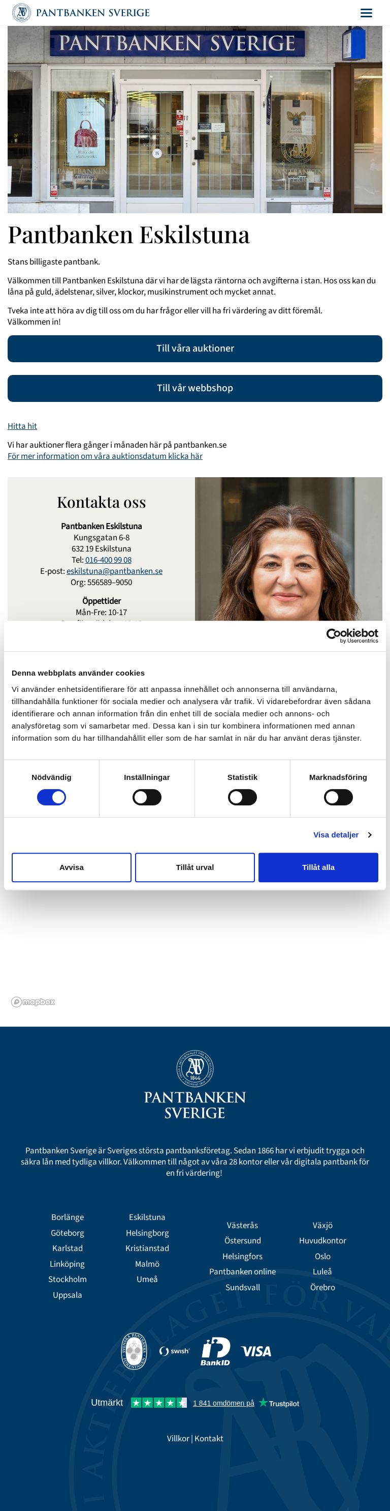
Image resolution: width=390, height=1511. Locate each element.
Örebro (322, 1287)
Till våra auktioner (195, 348)
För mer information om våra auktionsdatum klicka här (105, 456)
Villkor (178, 1439)
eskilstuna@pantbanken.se (114, 571)
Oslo (323, 1256)
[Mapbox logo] (33, 1002)
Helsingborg (147, 1233)
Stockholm (67, 1279)
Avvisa (71, 867)
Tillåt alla (318, 867)
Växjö (323, 1225)
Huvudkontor (322, 1240)
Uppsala (67, 1295)
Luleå (322, 1271)
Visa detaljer (336, 834)
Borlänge (67, 1217)
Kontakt (208, 1439)
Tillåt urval (195, 867)
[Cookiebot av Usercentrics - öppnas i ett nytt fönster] (333, 636)
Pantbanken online (242, 1271)
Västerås (242, 1225)
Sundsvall (242, 1287)
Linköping (67, 1264)
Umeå (147, 1279)
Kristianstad (147, 1248)
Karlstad (67, 1248)
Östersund (242, 1240)
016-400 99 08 (108, 560)
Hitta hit (22, 426)
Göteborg (67, 1233)
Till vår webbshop (195, 388)
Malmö (147, 1264)
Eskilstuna (147, 1217)
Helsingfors (242, 1256)
